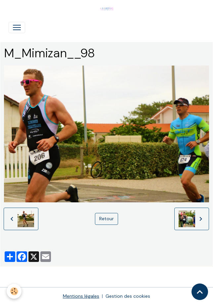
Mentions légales (81, 296)
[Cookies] (14, 291)
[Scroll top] (200, 291)
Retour (106, 219)
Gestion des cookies (128, 296)
